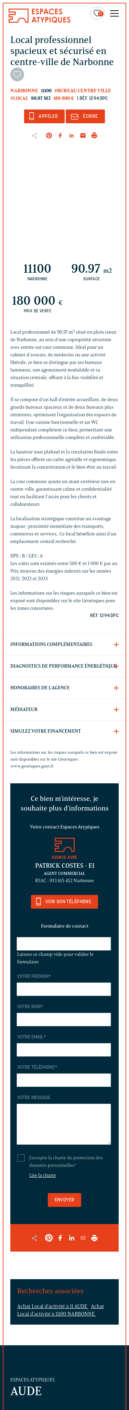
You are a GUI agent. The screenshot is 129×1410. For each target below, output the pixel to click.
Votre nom (30, 1007)
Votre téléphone (37, 1067)
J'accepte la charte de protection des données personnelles (66, 1161)
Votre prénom (34, 976)
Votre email (31, 1037)
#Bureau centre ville (82, 91)
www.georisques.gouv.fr (32, 766)
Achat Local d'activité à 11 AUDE (52, 1306)
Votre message (34, 1097)
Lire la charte (42, 1175)
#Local (19, 98)
